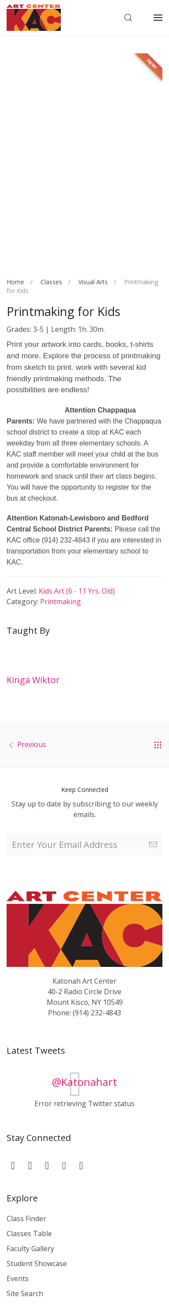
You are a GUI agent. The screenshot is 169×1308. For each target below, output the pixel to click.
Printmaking (60, 601)
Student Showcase (37, 1263)
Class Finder (26, 1218)
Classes (51, 282)
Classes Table (29, 1233)
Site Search (25, 1293)
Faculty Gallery (30, 1248)
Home (15, 282)
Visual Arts (93, 282)
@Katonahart (84, 1081)
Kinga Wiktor (33, 680)
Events (18, 1278)
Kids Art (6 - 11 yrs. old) (77, 591)
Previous (31, 744)
